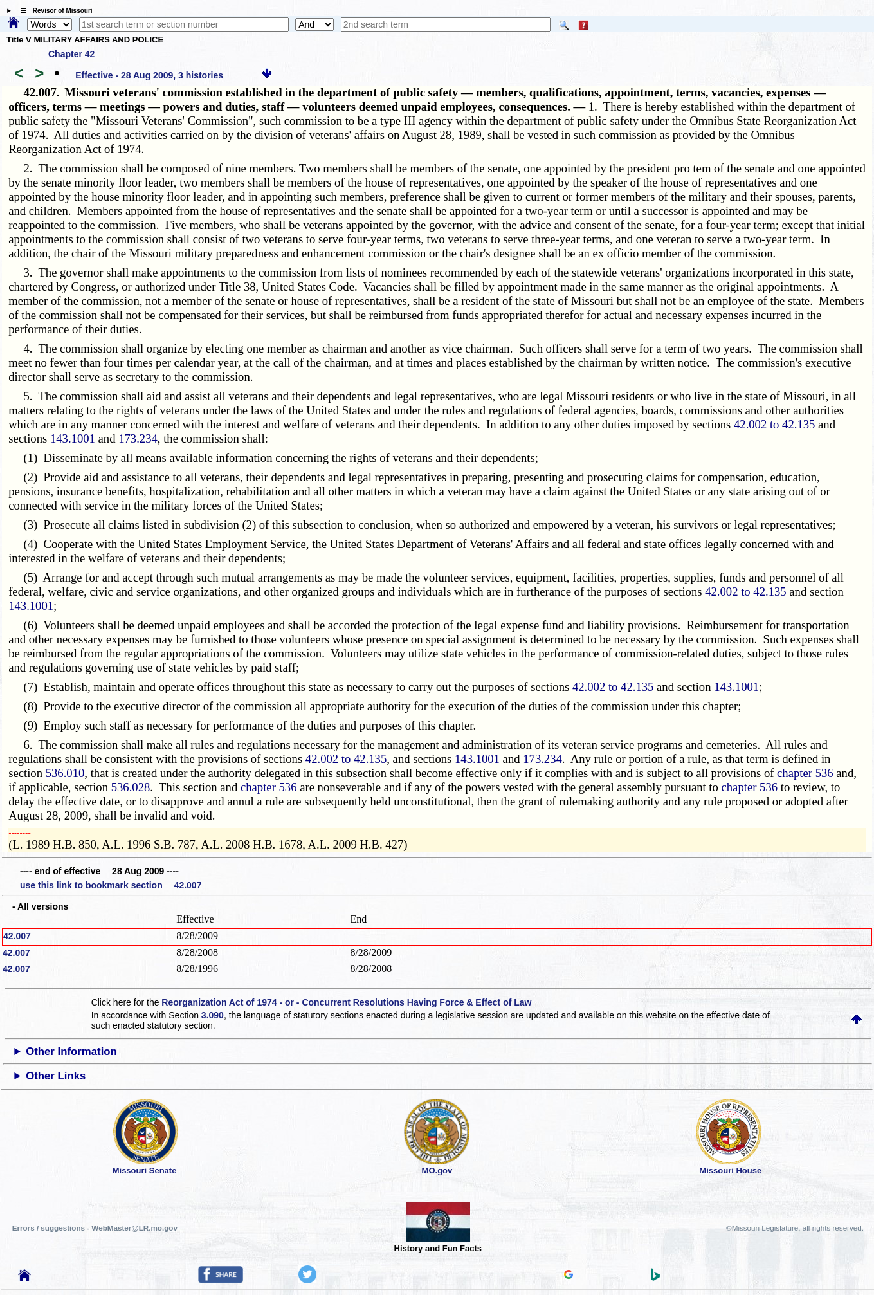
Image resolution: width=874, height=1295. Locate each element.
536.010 (65, 773)
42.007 (17, 936)
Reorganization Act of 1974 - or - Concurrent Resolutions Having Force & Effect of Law (346, 1002)
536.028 (130, 787)
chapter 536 (805, 773)
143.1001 (72, 438)
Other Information (71, 1051)
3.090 (212, 1015)
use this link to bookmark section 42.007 (110, 885)
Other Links (56, 1076)
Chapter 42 (71, 54)
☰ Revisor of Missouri (53, 10)
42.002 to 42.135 (774, 424)
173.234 (138, 438)
